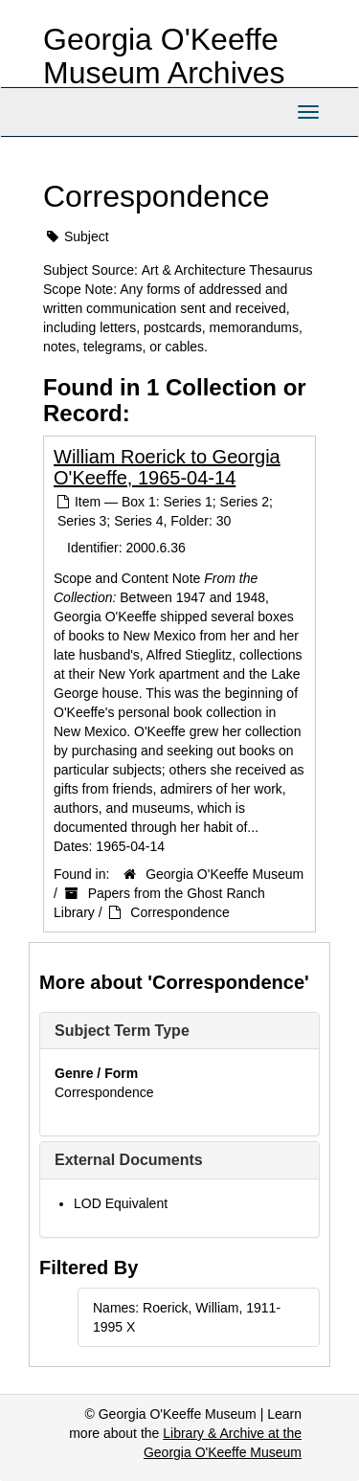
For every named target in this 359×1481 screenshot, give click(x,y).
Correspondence (180, 912)
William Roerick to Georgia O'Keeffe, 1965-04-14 (167, 467)
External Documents (129, 1160)
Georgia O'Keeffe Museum (224, 874)
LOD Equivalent (121, 1203)
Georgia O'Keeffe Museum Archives (164, 56)
